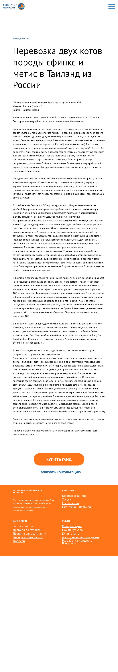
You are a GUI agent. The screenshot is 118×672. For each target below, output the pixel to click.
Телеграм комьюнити (28, 537)
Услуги (66, 499)
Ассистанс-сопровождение (80, 537)
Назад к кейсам (21, 38)
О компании (70, 503)
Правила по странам (27, 530)
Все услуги (69, 543)
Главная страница (74, 496)
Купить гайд (70, 534)
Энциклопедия (23, 526)
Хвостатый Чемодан (31, 490)
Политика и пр (72, 507)
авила (87, 507)
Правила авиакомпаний (29, 534)
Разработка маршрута (77, 540)
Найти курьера (72, 530)
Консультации (72, 526)
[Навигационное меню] (111, 6)
